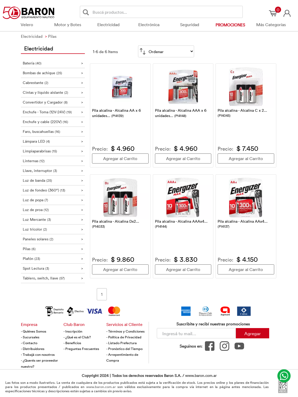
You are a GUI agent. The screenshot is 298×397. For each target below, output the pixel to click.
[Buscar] (87, 12)
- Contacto (29, 342)
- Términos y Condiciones (125, 331)
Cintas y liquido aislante (53, 92)
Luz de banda (53, 180)
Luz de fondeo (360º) (53, 190)
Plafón (53, 258)
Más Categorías (271, 24)
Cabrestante (53, 82)
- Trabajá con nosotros (38, 354)
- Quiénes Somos (33, 331)
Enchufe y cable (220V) (53, 121)
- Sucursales (30, 337)
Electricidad (108, 24)
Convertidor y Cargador (53, 102)
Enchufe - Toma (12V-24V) (53, 111)
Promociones (230, 24)
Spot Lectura (53, 268)
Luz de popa (53, 199)
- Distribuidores (32, 348)
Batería (53, 63)
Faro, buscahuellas (53, 131)
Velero (27, 24)
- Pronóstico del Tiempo (124, 348)
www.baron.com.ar (201, 375)
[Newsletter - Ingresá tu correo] (196, 333)
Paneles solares (53, 238)
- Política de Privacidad (123, 337)
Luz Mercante (53, 219)
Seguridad (189, 24)
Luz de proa (53, 209)
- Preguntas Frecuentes (81, 348)
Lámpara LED (53, 141)
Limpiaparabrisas (53, 150)
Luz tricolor (53, 229)
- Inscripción (72, 331)
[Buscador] (166, 12)
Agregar (252, 333)
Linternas (53, 160)
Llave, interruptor (53, 170)
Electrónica (148, 24)
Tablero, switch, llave (53, 278)
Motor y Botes (67, 24)
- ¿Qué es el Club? (77, 337)
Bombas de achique (53, 72)
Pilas (53, 248)
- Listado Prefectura (121, 342)
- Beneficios (72, 342)
